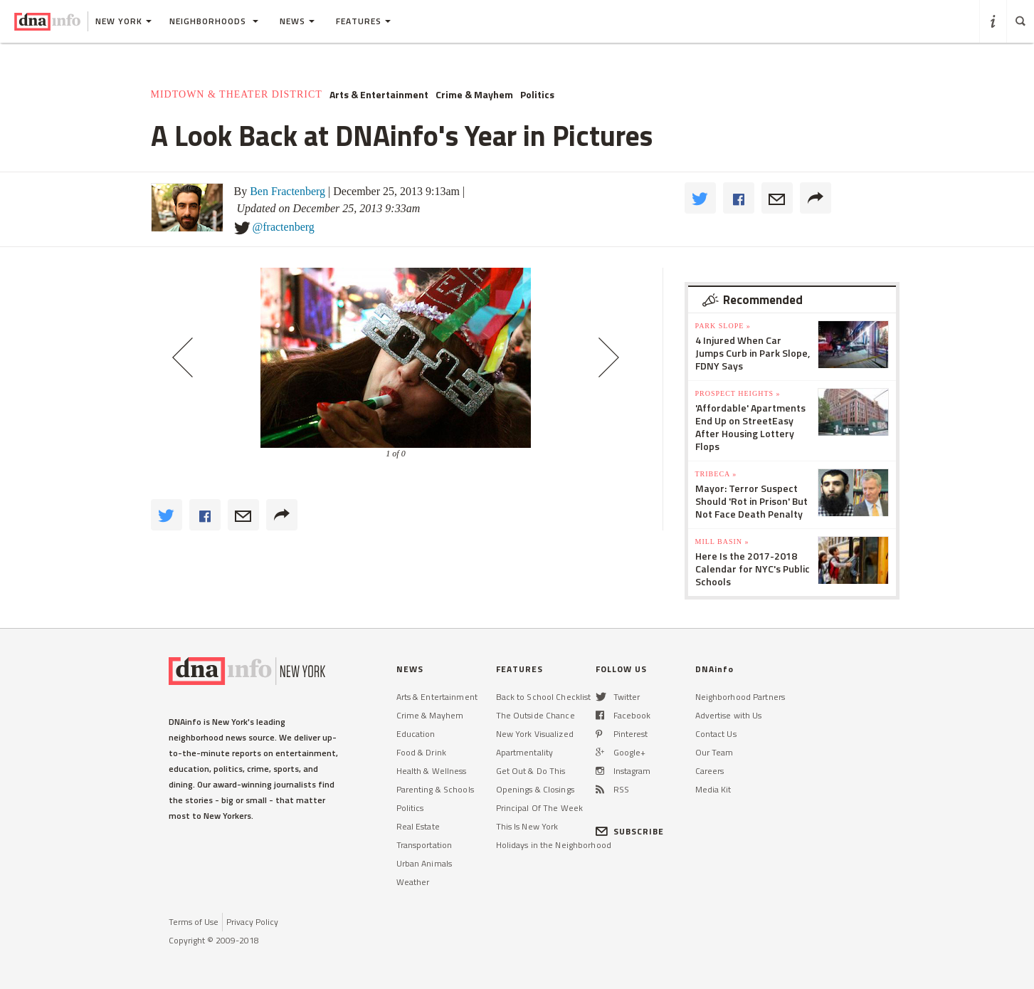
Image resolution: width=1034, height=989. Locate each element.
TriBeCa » (716, 474)
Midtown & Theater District (236, 94)
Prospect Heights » (738, 393)
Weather (413, 882)
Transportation (424, 845)
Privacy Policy (252, 921)
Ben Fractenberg (287, 191)
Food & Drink (421, 752)
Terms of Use (193, 921)
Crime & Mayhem (474, 94)
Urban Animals (424, 863)
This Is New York (527, 826)
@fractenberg (284, 227)
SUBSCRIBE (630, 831)
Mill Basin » (722, 541)
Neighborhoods (213, 21)
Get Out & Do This (531, 771)
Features (363, 21)
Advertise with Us (728, 715)
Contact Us (716, 734)
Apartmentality (525, 752)
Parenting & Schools (435, 789)
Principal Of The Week (540, 808)
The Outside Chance (535, 715)
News (297, 21)
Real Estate (418, 826)
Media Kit (713, 789)
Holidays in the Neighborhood (553, 845)
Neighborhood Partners (740, 696)
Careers (709, 771)
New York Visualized (535, 734)
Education (416, 734)
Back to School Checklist (543, 696)
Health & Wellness (431, 771)
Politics (537, 94)
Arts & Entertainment (378, 94)
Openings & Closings (535, 789)
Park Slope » (723, 326)
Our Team (714, 752)
